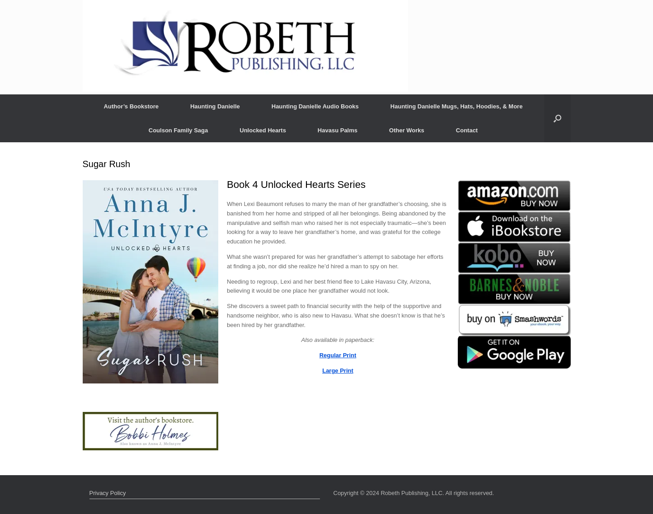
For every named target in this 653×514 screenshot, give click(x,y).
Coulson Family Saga (178, 130)
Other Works (406, 130)
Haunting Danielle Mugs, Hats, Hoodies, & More (456, 106)
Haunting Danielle (215, 106)
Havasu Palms (337, 130)
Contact (467, 130)
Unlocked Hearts (263, 130)
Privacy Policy (107, 493)
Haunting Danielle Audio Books (315, 106)
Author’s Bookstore (131, 106)
